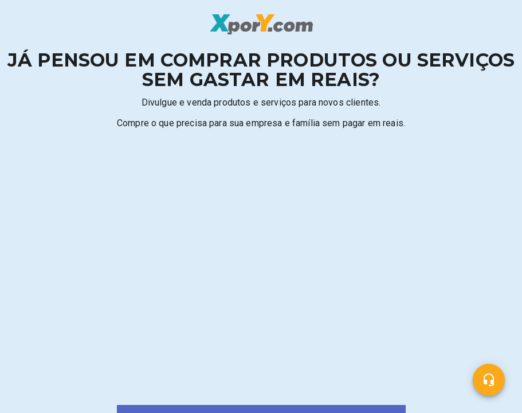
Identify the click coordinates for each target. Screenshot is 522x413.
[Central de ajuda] (489, 380)
